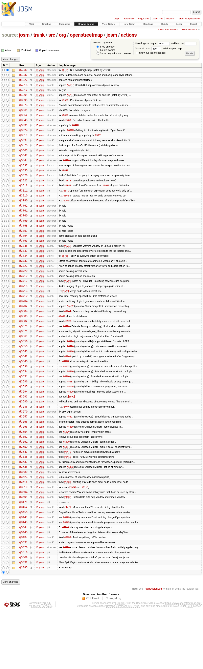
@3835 (23, 183)
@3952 (23, 121)
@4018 (23, 87)
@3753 (23, 261)
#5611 (61, 345)
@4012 (23, 93)
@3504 (23, 542)
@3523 (23, 525)
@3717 (23, 306)
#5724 (65, 317)
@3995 (23, 104)
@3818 (23, 199)
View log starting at (153, 43)
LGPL (189, 665)
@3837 (23, 177)
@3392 (23, 621)
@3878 (23, 154)
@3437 (23, 593)
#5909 (65, 120)
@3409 (23, 615)
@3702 (23, 334)
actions (129, 35)
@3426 (23, 604)
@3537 (23, 509)
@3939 (23, 132)
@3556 (23, 464)
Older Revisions (189, 29)
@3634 (23, 407)
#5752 (67, 267)
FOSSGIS (120, 662)
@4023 (23, 81)
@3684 (23, 340)
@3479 (23, 554)
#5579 (65, 396)
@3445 (23, 576)
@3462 (23, 559)
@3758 (23, 244)
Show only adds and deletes (114, 53)
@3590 (23, 441)
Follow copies (106, 50)
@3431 (23, 598)
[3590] (71, 435)
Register (170, 18)
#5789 (67, 126)
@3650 (23, 379)
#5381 (98, 143)
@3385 (23, 627)
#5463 (70, 514)
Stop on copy (106, 46)
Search (193, 24)
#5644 (67, 340)
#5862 (65, 210)
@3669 (23, 368)
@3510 (23, 537)
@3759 (23, 239)
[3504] (72, 536)
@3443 (23, 587)
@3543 (23, 497)
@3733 (23, 284)
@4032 (23, 76)
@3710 (23, 323)
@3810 (23, 211)
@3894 (23, 149)
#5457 (66, 491)
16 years (39, 340)
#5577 (66, 401)
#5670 (67, 351)
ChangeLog (113, 657)
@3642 (23, 391)
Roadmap (148, 24)
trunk (39, 35)
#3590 (65, 104)
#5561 (67, 390)
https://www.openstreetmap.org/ (183, 662)
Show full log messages (151, 52)
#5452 (67, 503)
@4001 (23, 98)
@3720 (23, 295)
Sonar (179, 24)
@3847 (23, 166)
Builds (164, 24)
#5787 (70, 98)
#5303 (66, 604)
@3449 (23, 570)
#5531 (70, 418)
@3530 (23, 520)
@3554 (23, 475)
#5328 (67, 593)
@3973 (23, 110)
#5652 (70, 334)
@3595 (23, 424)
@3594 (23, 430)
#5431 (67, 531)
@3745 (23, 267)
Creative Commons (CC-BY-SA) (123, 665)
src (51, 35)
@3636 (23, 402)
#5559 (66, 356)
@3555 (23, 469)
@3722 (23, 289)
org (62, 35)
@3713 (23, 317)
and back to (184, 43)
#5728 (67, 306)
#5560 (70, 407)
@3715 (23, 312)
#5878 (67, 194)
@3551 (23, 486)
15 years (39, 70)
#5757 (70, 137)
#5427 (75, 132)
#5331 (65, 581)
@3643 (23, 385)
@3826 (23, 188)
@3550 (23, 492)
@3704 (23, 329)
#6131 (65, 70)
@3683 (23, 346)
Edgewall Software (41, 665)
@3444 (23, 582)
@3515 (23, 531)
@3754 (23, 256)
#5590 (70, 385)
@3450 (23, 565)
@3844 (23, 171)
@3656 (23, 374)
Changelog (64, 24)
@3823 (23, 194)
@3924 (23, 138)
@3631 (23, 413)
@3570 (23, 452)
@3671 (23, 362)
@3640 (23, 396)
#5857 (67, 199)
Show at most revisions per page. (159, 48)
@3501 (23, 548)
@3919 (23, 143)
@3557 (23, 458)
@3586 (23, 447)
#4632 (67, 548)
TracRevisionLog (153, 648)
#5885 (65, 182)
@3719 (23, 301)
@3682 (23, 351)
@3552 (23, 480)
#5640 (65, 205)
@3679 (23, 357)
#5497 (65, 446)
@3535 (23, 514)
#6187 (70, 87)
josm (24, 35)
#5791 (65, 216)
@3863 (23, 160)
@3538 (23, 503)
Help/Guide (143, 18)
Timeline (46, 24)
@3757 (23, 250)
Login (116, 18)
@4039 (23, 70)
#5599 (70, 379)
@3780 (23, 216)
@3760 (23, 233)
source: (10, 35)
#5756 (65, 278)
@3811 (23, 205)
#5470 (66, 486)
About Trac (157, 18)
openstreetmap (86, 35)
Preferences (128, 18)
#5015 (106, 199)
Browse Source (86, 24)
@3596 (23, 419)
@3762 (23, 222)
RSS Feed (92, 657)
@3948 (23, 126)
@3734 (23, 278)
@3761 (23, 228)
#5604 (70, 373)
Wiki (31, 24)
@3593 (23, 435)
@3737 (23, 272)
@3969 (23, 115)
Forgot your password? (189, 18)
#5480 (70, 469)
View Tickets (108, 24)
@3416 (23, 610)
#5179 (70, 424)
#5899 (66, 171)
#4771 (67, 559)
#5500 (70, 430)
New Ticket (129, 24)
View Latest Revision (168, 29)
